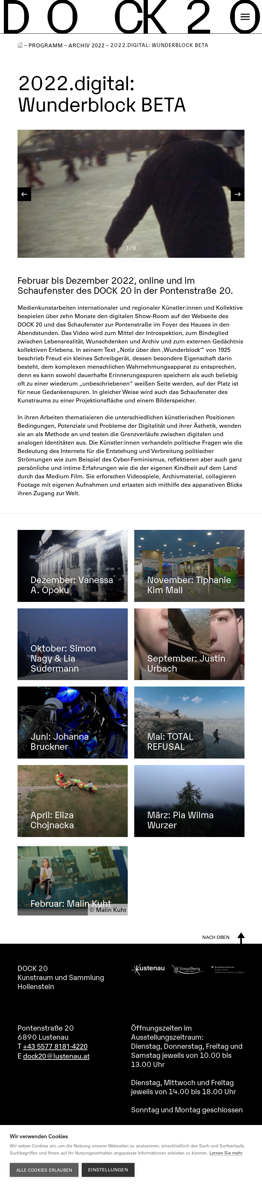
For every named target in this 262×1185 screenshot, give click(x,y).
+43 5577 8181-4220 (55, 1046)
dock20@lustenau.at (56, 1055)
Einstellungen (108, 1170)
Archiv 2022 (86, 45)
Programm (46, 45)
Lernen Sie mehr (226, 1152)
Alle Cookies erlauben (44, 1170)
